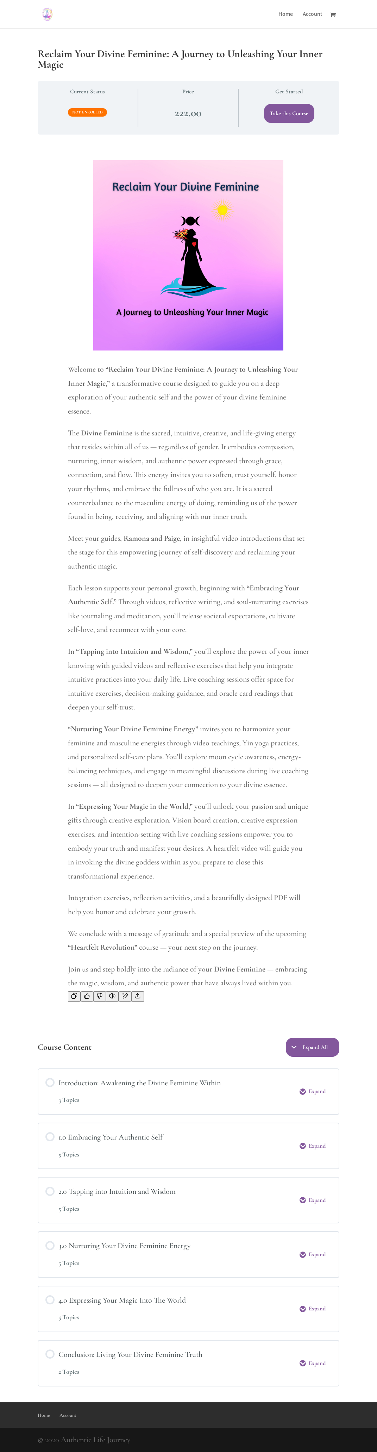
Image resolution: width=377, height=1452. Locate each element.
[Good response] (87, 996)
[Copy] (74, 996)
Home (285, 14)
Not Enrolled (87, 112)
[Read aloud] (112, 996)
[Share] (137, 996)
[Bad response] (99, 996)
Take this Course (289, 113)
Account (312, 14)
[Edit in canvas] (125, 996)
